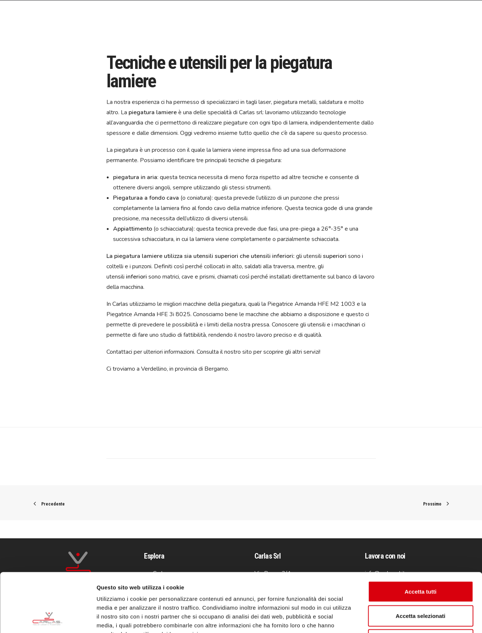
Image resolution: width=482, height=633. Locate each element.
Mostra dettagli (387, 618)
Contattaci (119, 352)
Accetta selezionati (420, 560)
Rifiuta (420, 584)
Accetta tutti (421, 536)
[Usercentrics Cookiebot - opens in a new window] (47, 618)
